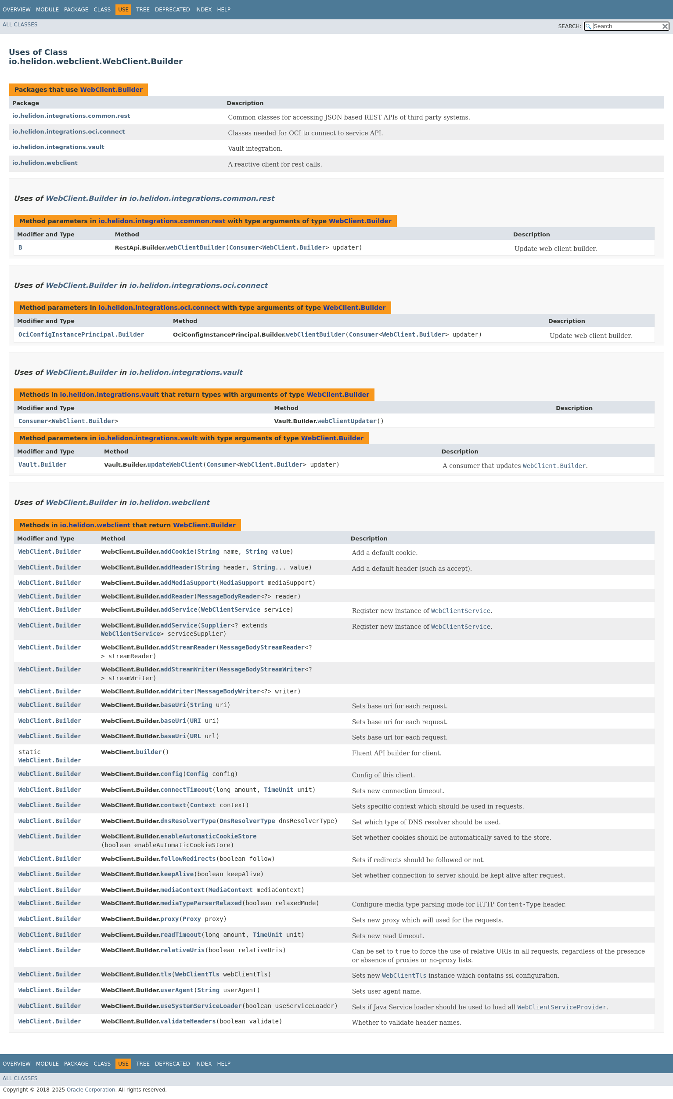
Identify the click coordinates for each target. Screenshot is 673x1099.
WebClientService (230, 609)
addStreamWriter (188, 669)
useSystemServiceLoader (200, 1005)
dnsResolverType (188, 820)
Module (47, 10)
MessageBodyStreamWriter (262, 669)
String (209, 551)
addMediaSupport (188, 582)
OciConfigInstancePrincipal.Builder (81, 334)
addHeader (177, 567)
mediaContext (182, 889)
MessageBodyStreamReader (262, 647)
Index (203, 10)
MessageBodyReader (229, 596)
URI (195, 720)
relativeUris (182, 950)
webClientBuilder (196, 247)
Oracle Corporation (91, 1090)
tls (165, 974)
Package (76, 10)
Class (102, 10)
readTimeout (180, 934)
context (173, 805)
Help (223, 10)
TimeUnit (278, 789)
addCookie (177, 551)
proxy (169, 918)
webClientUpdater (347, 420)
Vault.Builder (42, 464)
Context (203, 805)
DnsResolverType (247, 820)
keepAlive (177, 874)
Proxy (192, 918)
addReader (177, 596)
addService (178, 609)
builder (149, 751)
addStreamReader (188, 647)
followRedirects (188, 858)
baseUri (173, 704)
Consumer (244, 247)
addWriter (177, 691)
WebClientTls (197, 974)
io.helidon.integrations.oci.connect (68, 131)
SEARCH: (570, 26)
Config (197, 773)
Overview (17, 10)
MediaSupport (242, 582)
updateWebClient (175, 464)
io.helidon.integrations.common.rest (71, 115)
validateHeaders (188, 1021)
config (171, 773)
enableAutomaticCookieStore (208, 836)
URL (195, 736)
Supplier (215, 625)
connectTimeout (186, 789)
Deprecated (172, 10)
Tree (143, 10)
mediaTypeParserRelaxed (200, 903)
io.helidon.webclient (45, 163)
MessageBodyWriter (229, 691)
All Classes (20, 25)
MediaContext (231, 889)
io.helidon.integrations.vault (58, 147)
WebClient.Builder (111, 89)
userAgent (177, 990)
